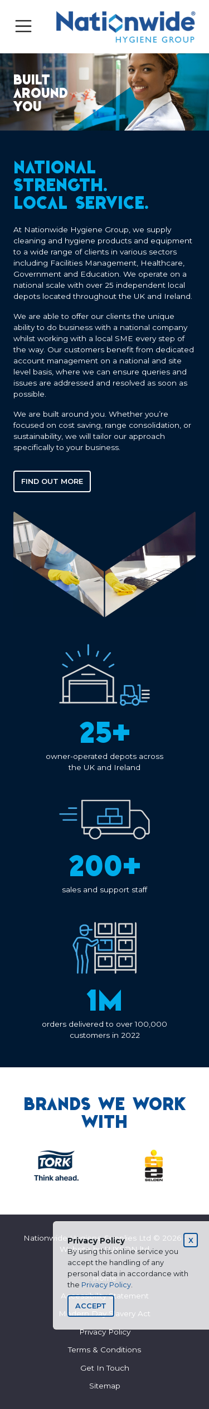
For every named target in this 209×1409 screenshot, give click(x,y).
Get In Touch (104, 1367)
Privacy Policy (106, 1285)
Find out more (52, 481)
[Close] (190, 1240)
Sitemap (104, 1385)
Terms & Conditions (104, 1349)
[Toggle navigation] (23, 26)
